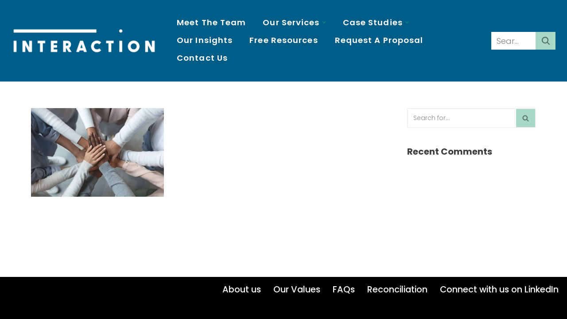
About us (241, 289)
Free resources (283, 40)
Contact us (202, 57)
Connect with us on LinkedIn (499, 289)
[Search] (513, 41)
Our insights (205, 40)
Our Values (296, 289)
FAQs (344, 289)
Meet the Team (211, 22)
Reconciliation (397, 289)
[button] (324, 22)
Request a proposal (379, 40)
